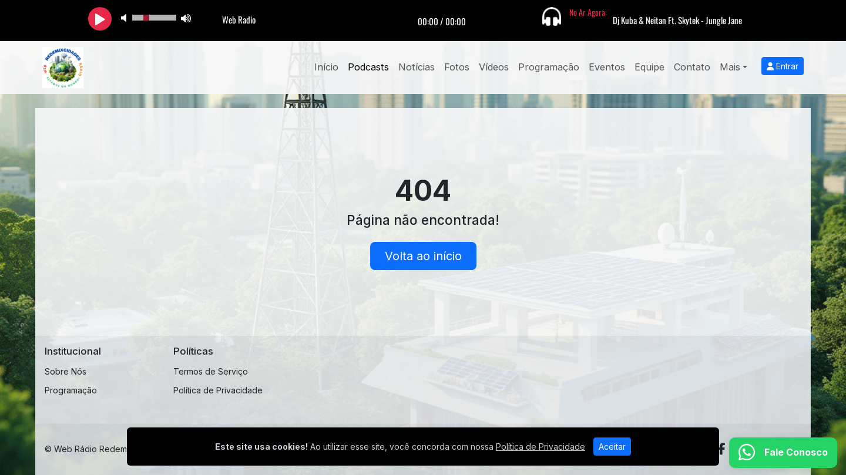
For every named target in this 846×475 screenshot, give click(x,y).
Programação (548, 67)
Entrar (782, 66)
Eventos (607, 67)
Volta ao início (423, 256)
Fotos (456, 67)
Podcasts (368, 67)
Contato (692, 67)
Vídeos (494, 67)
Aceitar (612, 447)
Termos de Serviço (210, 371)
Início (326, 67)
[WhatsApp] (783, 452)
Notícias (416, 67)
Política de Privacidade (218, 390)
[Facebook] (722, 449)
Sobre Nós (65, 371)
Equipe (649, 67)
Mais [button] (730, 67)
